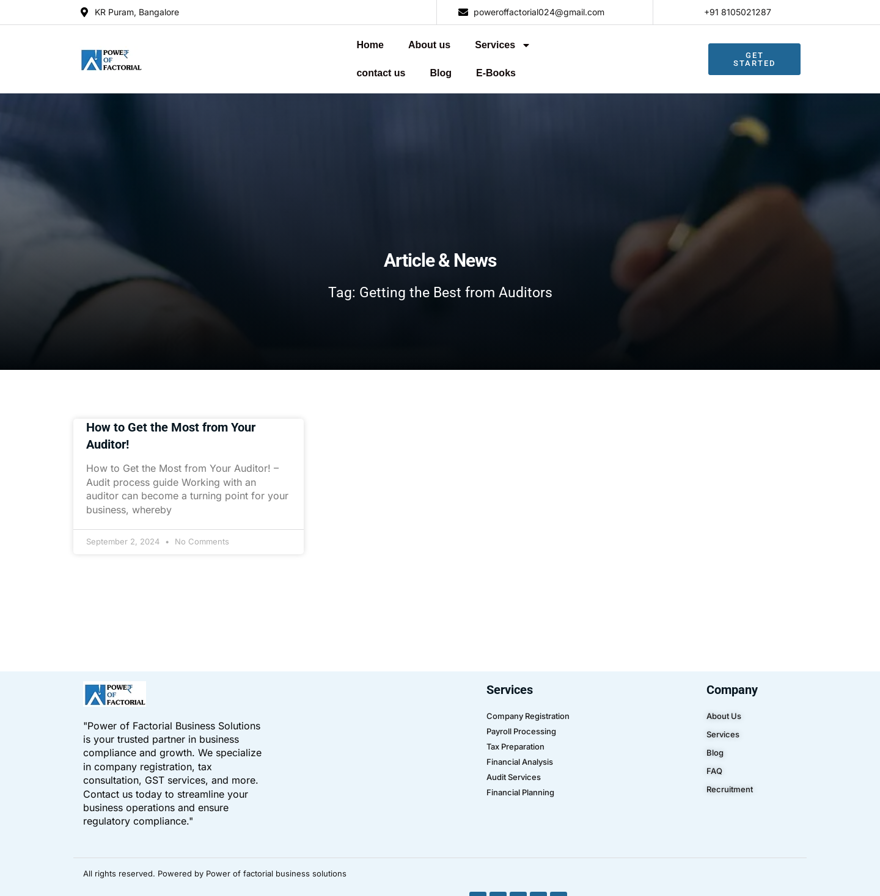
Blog (500, 44)
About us (289, 44)
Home (229, 44)
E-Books (554, 44)
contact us (440, 44)
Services (363, 45)
